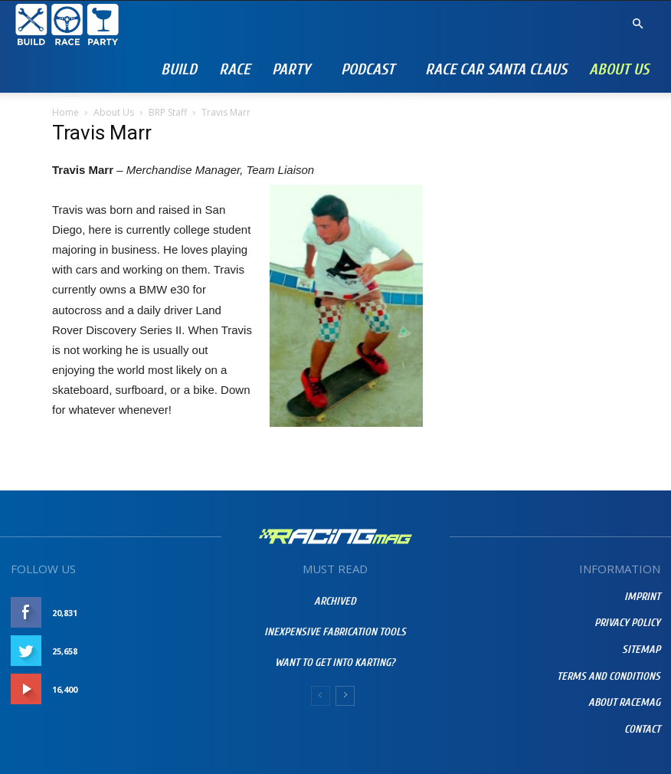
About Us (619, 69)
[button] (637, 24)
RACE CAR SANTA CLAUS (496, 69)
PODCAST (367, 69)
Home (65, 112)
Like (204, 612)
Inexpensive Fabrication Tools (335, 631)
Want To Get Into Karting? (335, 662)
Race (234, 69)
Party (291, 69)
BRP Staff (168, 112)
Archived (335, 601)
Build (179, 69)
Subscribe (189, 689)
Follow (195, 651)
